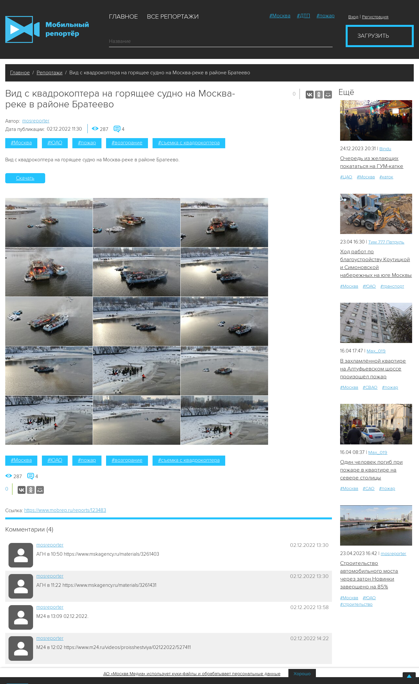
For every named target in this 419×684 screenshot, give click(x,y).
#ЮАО (54, 142)
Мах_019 (376, 351)
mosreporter (35, 121)
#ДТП (303, 15)
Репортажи (50, 72)
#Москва (279, 15)
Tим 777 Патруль (387, 242)
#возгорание (127, 142)
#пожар (326, 15)
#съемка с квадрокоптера (189, 142)
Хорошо (302, 673)
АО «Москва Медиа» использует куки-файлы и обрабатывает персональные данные (192, 673)
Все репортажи (173, 17)
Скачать (25, 178)
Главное (123, 17)
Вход (353, 17)
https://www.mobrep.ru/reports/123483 (65, 510)
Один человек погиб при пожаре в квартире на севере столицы (371, 470)
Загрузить (373, 35)
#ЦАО (346, 177)
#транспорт (392, 286)
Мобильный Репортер (47, 29)
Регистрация (375, 17)
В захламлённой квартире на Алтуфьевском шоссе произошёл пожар (373, 369)
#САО (368, 489)
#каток (386, 177)
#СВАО (370, 388)
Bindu (385, 149)
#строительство (356, 605)
